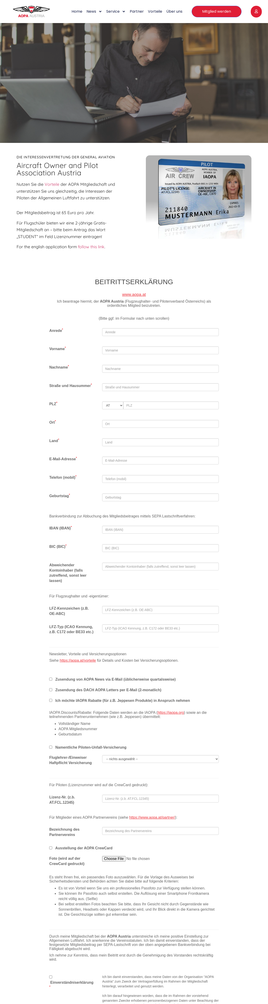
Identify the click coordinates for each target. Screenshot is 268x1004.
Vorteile (155, 11)
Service (116, 12)
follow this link (91, 246)
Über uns (174, 11)
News (94, 12)
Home (77, 11)
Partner (137, 11)
